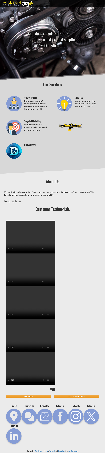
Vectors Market (44, 451)
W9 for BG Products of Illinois (76, 396)
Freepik (37, 451)
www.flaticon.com (73, 451)
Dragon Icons (61, 451)
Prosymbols (52, 451)
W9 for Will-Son (28, 396)
